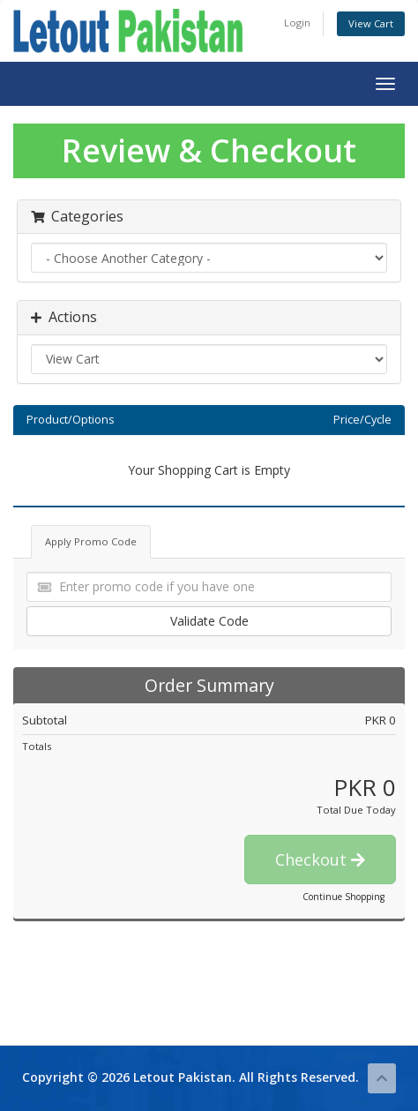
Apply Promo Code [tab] (91, 541)
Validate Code (209, 620)
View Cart (370, 23)
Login (297, 22)
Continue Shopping (343, 896)
